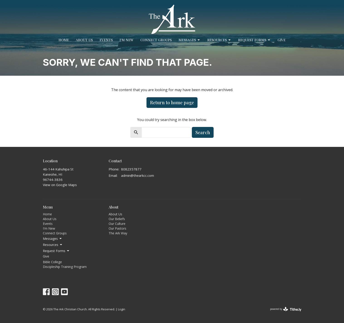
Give (281, 40)
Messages (189, 40)
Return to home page (172, 102)
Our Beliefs (117, 219)
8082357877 (131, 169)
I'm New (127, 40)
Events (106, 40)
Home (64, 40)
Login (121, 309)
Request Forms (254, 40)
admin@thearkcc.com (137, 175)
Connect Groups (156, 40)
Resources (219, 40)
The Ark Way (118, 233)
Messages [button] (52, 238)
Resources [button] (53, 245)
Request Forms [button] (56, 251)
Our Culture (117, 223)
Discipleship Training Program (65, 267)
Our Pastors (117, 228)
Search (202, 132)
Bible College (52, 262)
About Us (84, 40)
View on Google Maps (60, 184)
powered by (285, 309)
